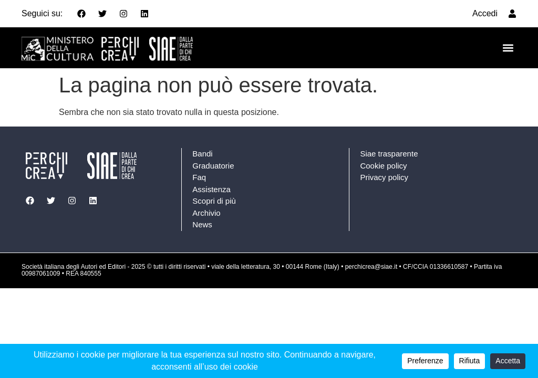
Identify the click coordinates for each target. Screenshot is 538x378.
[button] (507, 48)
